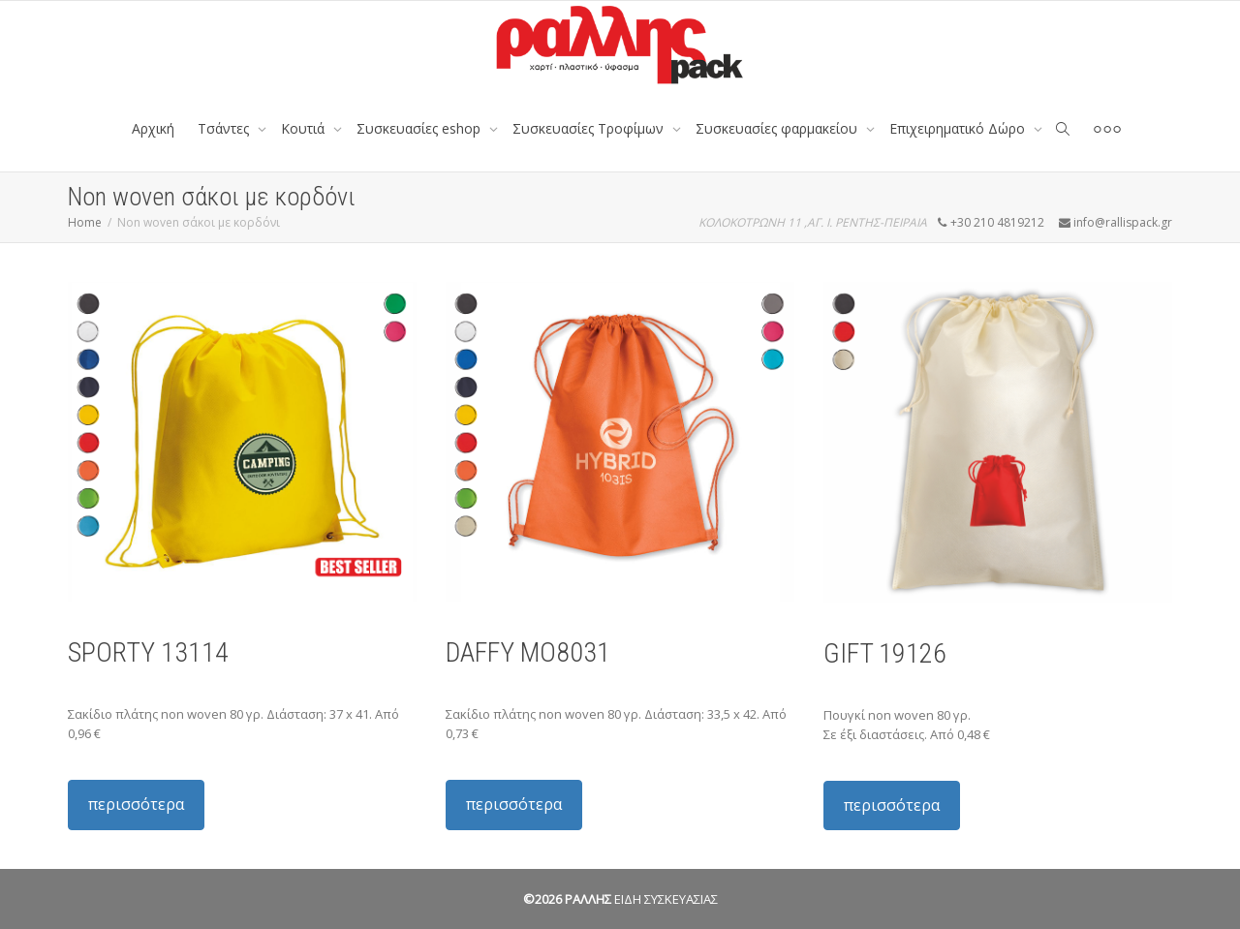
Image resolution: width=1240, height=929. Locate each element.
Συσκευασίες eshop (420, 128)
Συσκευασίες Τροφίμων (589, 128)
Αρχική (153, 128)
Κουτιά (304, 128)
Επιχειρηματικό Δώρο (959, 128)
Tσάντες (225, 128)
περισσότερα (136, 804)
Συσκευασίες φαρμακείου (778, 128)
